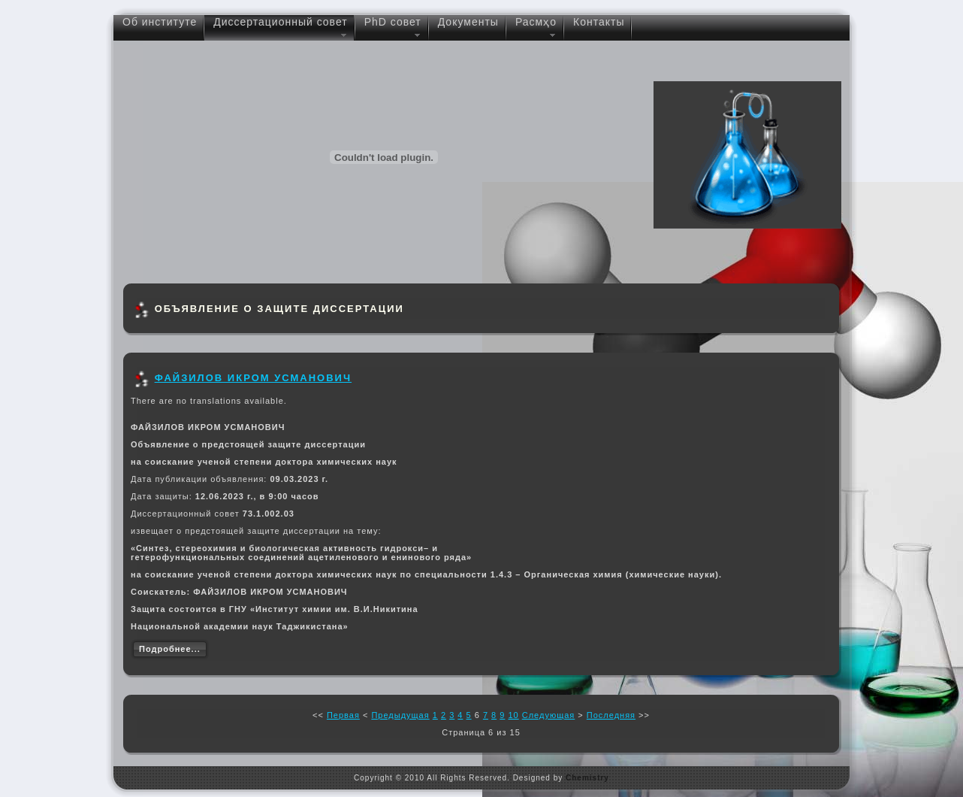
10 (513, 715)
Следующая (548, 715)
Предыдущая (400, 715)
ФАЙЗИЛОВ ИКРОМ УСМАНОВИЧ (253, 377)
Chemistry (587, 778)
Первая (343, 715)
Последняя (611, 715)
